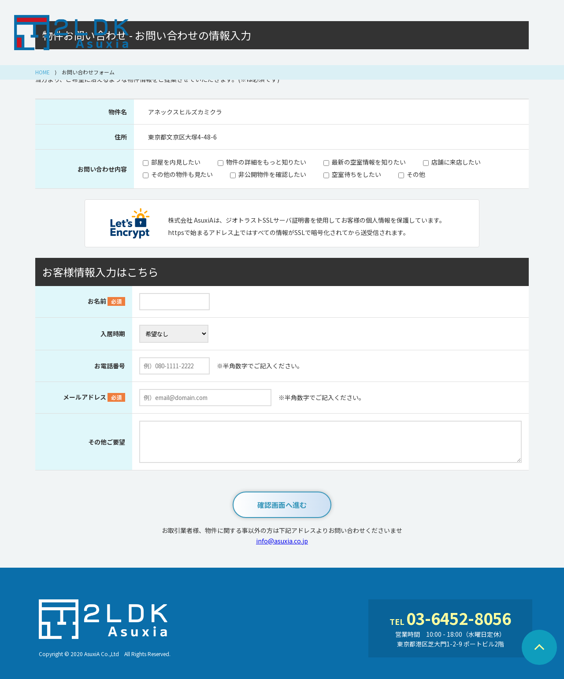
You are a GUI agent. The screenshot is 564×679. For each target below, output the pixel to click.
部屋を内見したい (175, 162)
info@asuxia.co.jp (282, 540)
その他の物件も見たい (182, 174)
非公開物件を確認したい (272, 174)
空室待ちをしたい (356, 174)
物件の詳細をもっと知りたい (266, 162)
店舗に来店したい (456, 162)
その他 (416, 174)
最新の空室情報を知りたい (369, 162)
